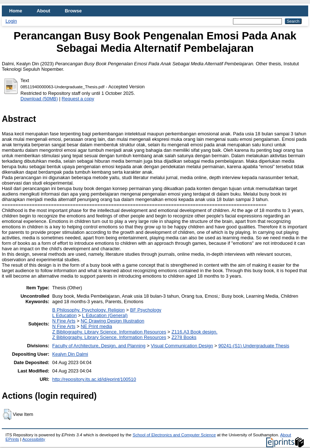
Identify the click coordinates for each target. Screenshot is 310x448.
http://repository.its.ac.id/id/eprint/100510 (94, 379)
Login (11, 21)
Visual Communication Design (182, 345)
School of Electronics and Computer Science (174, 435)
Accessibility (33, 439)
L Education (64, 315)
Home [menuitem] (15, 10)
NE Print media (96, 326)
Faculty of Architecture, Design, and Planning (98, 345)
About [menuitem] (43, 10)
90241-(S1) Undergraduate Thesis (253, 345)
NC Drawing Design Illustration (112, 321)
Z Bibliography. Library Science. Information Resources (109, 332)
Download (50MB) (39, 98)
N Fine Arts (63, 321)
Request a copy (78, 98)
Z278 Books (184, 337)
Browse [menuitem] (73, 10)
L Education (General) (105, 315)
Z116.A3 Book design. (195, 332)
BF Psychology (145, 310)
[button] (7, 414)
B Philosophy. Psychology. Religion (88, 310)
